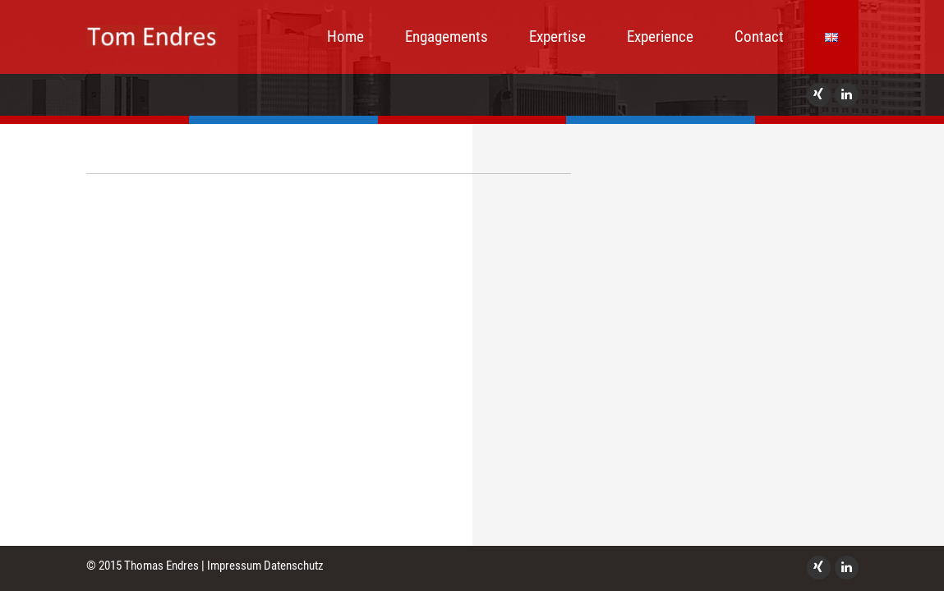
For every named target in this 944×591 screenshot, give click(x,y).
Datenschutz (294, 565)
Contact (759, 36)
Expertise (557, 36)
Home (345, 36)
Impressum (234, 565)
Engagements (446, 36)
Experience (660, 36)
